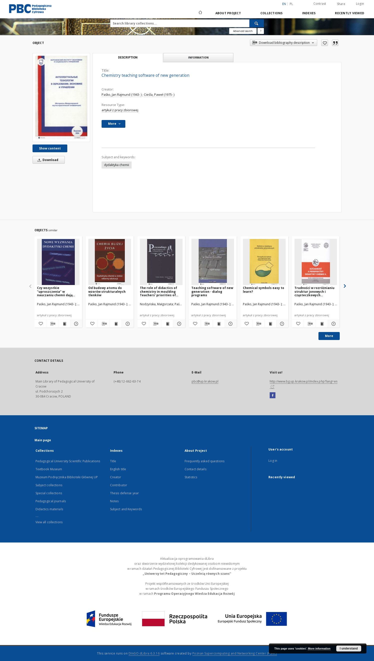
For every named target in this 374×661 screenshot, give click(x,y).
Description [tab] (127, 57)
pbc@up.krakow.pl (205, 381)
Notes (114, 501)
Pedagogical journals (51, 501)
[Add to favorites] (324, 43)
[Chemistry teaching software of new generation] (61, 97)
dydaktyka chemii (116, 165)
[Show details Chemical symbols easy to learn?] (281, 323)
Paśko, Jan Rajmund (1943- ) (122, 94)
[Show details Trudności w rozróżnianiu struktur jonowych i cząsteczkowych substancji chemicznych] (333, 323)
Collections (271, 13)
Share (341, 4)
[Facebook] (272, 395)
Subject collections (49, 485)
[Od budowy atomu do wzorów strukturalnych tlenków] (110, 262)
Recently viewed (349, 13)
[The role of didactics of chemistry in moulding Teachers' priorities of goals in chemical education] (161, 262)
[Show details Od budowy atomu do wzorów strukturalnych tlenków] (127, 323)
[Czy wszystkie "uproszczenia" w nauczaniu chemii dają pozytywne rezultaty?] (58, 262)
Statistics (191, 477)
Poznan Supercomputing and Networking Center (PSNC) (234, 653)
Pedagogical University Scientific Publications (68, 461)
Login (360, 4)
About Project (228, 13)
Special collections (49, 493)
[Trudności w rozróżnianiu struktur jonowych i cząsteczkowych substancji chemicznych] (316, 262)
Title (113, 461)
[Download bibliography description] (52, 323)
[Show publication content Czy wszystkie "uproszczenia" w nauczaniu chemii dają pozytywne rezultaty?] (64, 323)
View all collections (49, 522)
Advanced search (243, 31)
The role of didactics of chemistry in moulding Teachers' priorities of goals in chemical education (158, 291)
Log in (272, 460)
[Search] (256, 23)
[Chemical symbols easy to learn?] (264, 262)
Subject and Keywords (126, 509)
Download (47, 160)
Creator (115, 477)
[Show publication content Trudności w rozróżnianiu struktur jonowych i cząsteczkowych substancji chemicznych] (322, 323)
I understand (349, 648)
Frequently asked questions (204, 461)
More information (319, 648)
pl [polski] (291, 4)
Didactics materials (49, 509)
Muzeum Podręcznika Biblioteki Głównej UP (67, 477)
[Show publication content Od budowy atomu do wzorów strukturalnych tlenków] (116, 323)
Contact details (195, 469)
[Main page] (200, 13)
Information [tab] (198, 57)
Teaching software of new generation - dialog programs (212, 291)
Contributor (118, 485)
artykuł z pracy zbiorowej (120, 110)
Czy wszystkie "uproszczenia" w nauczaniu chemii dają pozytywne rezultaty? (55, 291)
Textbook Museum (49, 469)
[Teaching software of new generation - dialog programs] (213, 262)
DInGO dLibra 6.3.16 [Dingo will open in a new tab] (144, 653)
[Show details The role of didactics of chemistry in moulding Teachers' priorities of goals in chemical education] (178, 323)
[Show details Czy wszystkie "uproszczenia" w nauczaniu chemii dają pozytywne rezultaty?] (75, 323)
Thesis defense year (124, 493)
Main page (43, 440)
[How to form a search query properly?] (260, 31)
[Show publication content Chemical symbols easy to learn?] (270, 323)
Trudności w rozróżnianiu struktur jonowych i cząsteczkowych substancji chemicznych (314, 291)
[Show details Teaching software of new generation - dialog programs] (230, 323)
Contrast (319, 4)
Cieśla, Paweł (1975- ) (159, 94)
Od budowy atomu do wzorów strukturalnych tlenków (107, 291)
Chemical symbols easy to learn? (263, 290)
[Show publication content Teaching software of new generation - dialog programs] (219, 323)
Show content (50, 148)
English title (118, 469)
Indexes (309, 13)
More (329, 336)
